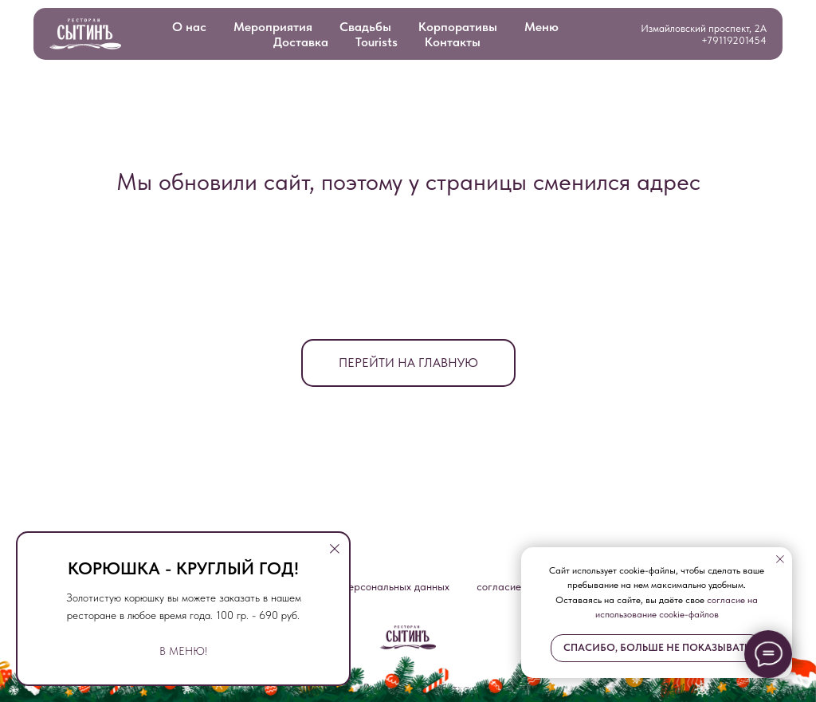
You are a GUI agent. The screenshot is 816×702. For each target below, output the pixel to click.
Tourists (376, 41)
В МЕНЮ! (183, 651)
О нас (189, 26)
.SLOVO (523, 687)
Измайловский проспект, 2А (704, 28)
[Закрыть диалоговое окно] (334, 548)
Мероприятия (272, 26)
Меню (541, 26)
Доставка (300, 41)
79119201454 (737, 40)
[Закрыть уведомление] (780, 559)
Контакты (453, 41)
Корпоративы (457, 26)
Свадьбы (365, 26)
